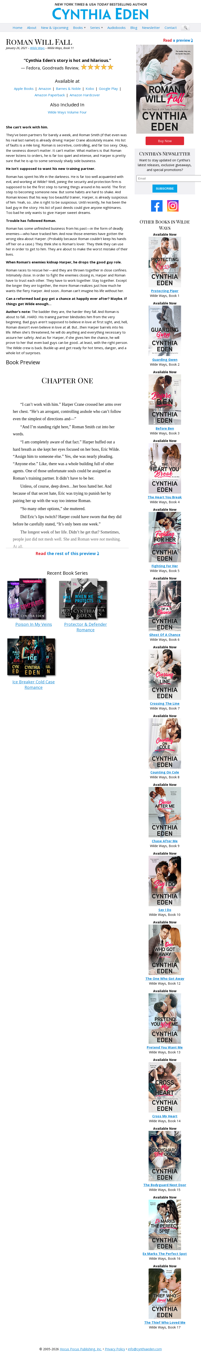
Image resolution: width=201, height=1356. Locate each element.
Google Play (108, 88)
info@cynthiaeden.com (145, 1349)
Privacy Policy (115, 1349)
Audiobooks (116, 27)
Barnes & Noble (68, 88)
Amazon (44, 88)
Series (95, 27)
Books (78, 27)
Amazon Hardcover (85, 95)
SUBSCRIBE (165, 188)
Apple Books (24, 88)
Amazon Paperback (50, 95)
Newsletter (151, 27)
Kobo (90, 88)
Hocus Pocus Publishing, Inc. (81, 1349)
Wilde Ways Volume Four (67, 112)
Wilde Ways (37, 48)
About (31, 27)
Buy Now (165, 141)
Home (17, 27)
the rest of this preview (65, 553)
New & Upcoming (54, 27)
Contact (171, 27)
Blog (133, 27)
